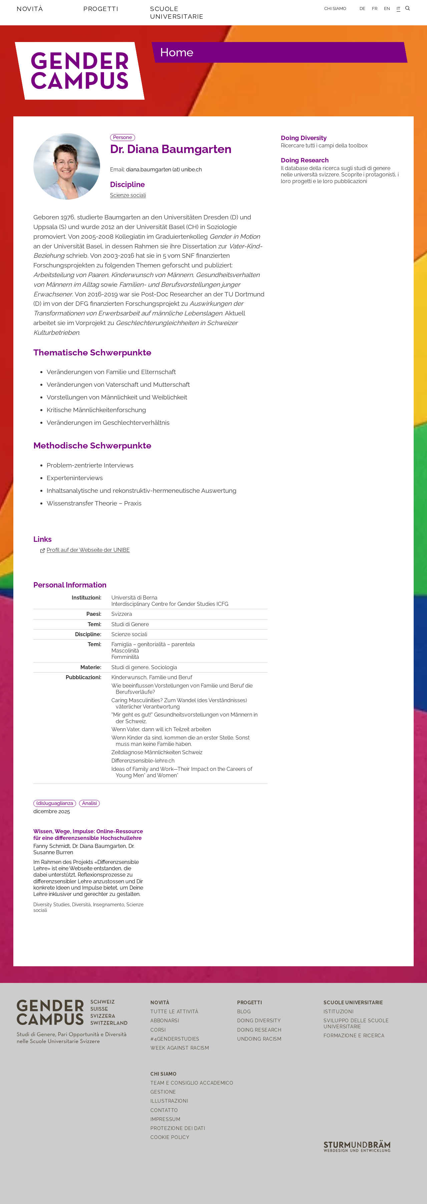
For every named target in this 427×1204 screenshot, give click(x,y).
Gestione (163, 1092)
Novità (30, 8)
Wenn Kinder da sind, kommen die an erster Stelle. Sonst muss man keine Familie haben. (180, 741)
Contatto (164, 1110)
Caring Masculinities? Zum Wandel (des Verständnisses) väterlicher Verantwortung (179, 703)
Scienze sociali (128, 195)
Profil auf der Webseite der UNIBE (88, 550)
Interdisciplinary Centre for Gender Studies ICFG (169, 604)
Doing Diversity (304, 137)
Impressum (165, 1119)
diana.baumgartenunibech (164, 169)
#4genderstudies (174, 1039)
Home (176, 52)
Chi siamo (335, 8)
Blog (244, 1011)
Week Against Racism (179, 1048)
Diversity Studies (51, 904)
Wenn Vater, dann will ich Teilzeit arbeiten (161, 729)
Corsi (158, 1030)
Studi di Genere (130, 624)
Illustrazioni (169, 1101)
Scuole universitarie (177, 12)
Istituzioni (338, 1011)
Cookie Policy (169, 1137)
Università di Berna (134, 597)
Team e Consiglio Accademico (191, 1083)
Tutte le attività (174, 1011)
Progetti (100, 8)
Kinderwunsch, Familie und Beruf (151, 677)
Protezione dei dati (177, 1128)
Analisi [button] (89, 803)
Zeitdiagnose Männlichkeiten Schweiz (156, 752)
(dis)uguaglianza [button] (54, 803)
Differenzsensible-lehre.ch (142, 761)
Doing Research (305, 160)
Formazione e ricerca (354, 1035)
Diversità (81, 904)
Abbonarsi (164, 1020)
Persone (122, 137)
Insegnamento (108, 904)
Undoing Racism (259, 1039)
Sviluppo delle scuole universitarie (356, 1023)
